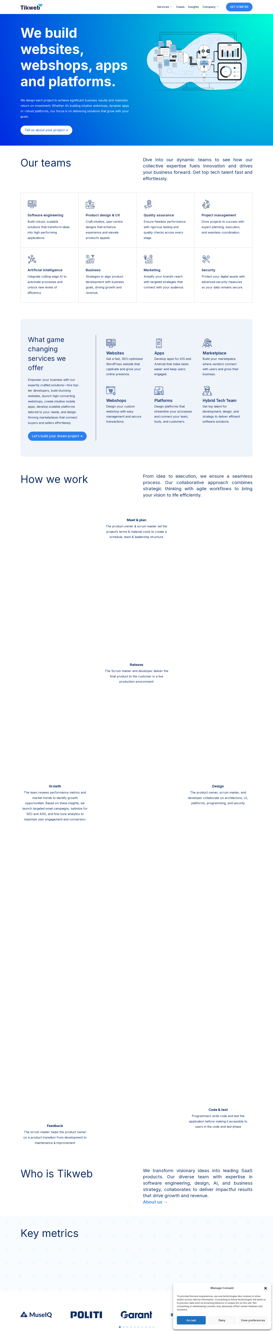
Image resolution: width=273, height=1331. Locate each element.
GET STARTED (239, 6)
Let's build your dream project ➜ (57, 436)
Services (164, 6)
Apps (159, 353)
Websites (115, 353)
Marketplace (214, 353)
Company (211, 6)
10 (153, 1327)
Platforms (163, 400)
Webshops (116, 400)
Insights (193, 7)
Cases (180, 7)
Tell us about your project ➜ (46, 130)
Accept (191, 1320)
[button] (265, 1288)
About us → (155, 1202)
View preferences (253, 1320)
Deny (222, 1320)
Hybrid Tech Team (219, 400)
